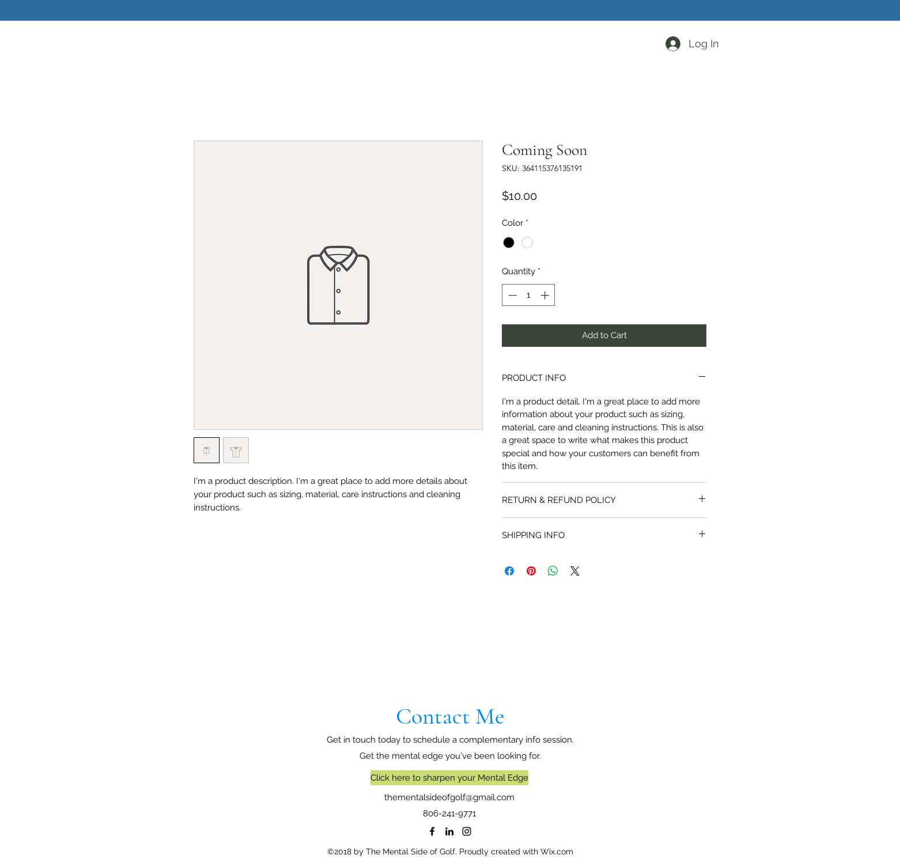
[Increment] (546, 295)
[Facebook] (432, 831)
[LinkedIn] (449, 831)
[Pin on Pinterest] (531, 571)
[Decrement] (511, 295)
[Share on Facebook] (509, 571)
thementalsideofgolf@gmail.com (449, 797)
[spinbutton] (528, 295)
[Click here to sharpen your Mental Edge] (449, 777)
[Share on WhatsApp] (553, 571)
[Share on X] (575, 571)
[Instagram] (466, 831)
